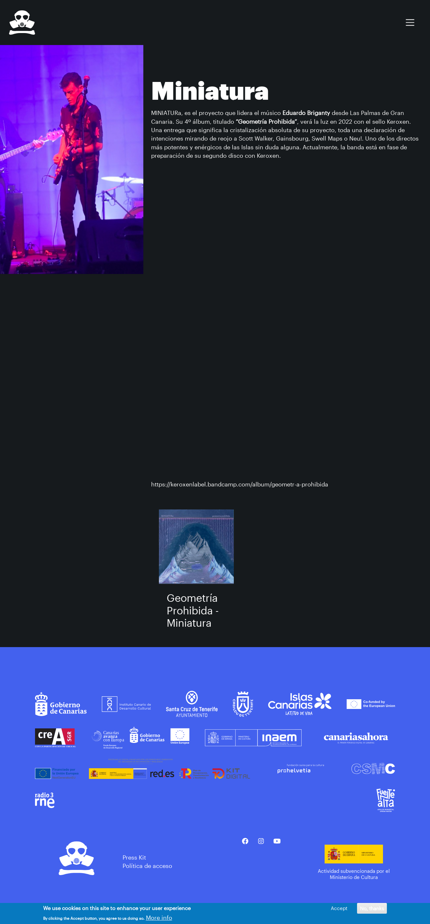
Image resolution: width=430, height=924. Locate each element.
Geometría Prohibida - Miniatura (193, 610)
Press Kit (134, 857)
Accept (339, 908)
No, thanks (372, 908)
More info (159, 917)
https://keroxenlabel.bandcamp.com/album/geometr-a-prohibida (239, 484)
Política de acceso (147, 865)
